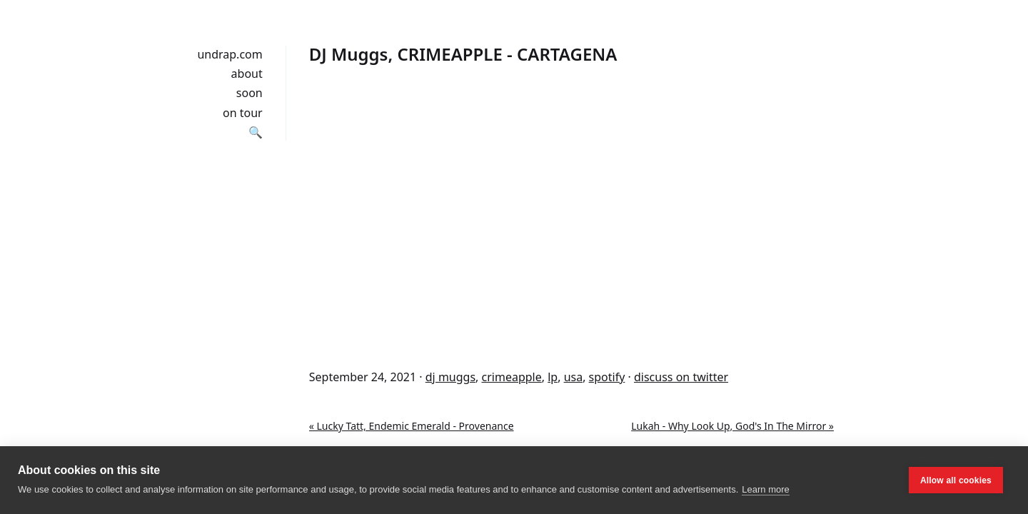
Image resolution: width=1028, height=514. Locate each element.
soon (249, 93)
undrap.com (229, 54)
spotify (607, 377)
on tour (243, 113)
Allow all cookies (956, 480)
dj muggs (450, 377)
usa (573, 377)
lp (553, 377)
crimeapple (512, 377)
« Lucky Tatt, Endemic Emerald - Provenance (411, 426)
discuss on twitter (681, 377)
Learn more (765, 489)
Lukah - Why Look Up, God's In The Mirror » (732, 426)
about (247, 73)
